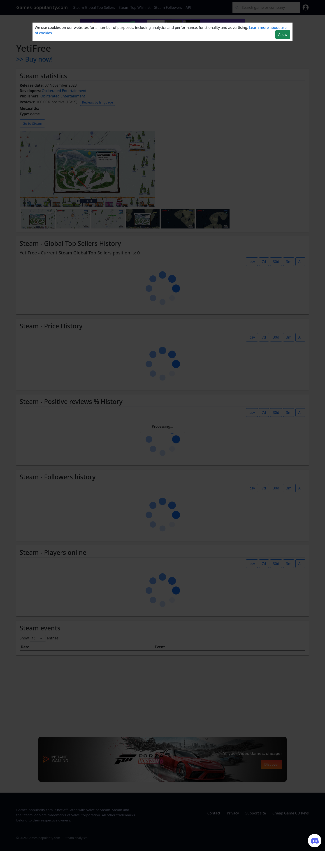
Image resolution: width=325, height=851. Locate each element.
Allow (282, 34)
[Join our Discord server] (314, 840)
